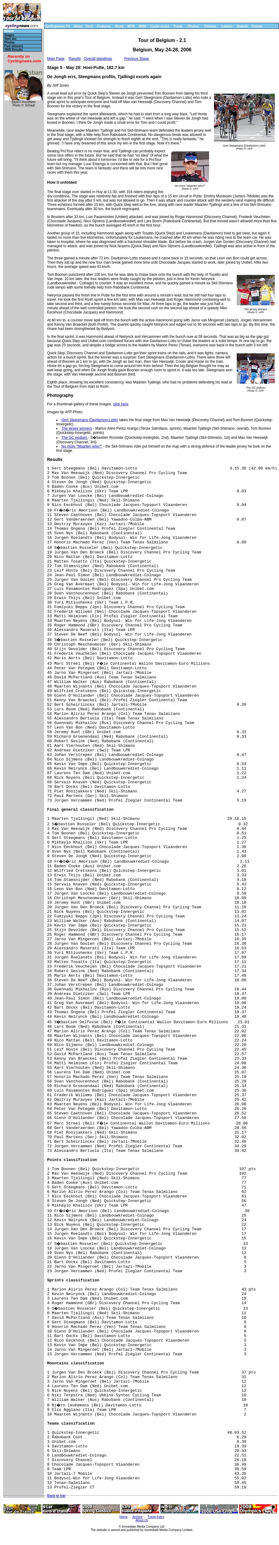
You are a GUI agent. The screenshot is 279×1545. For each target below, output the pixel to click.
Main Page (55, 59)
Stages (9, 35)
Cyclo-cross (160, 26)
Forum (257, 26)
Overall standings (98, 59)
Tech (89, 26)
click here (121, 404)
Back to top (56, 1496)
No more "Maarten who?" (81, 446)
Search (242, 26)
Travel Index (156, 1517)
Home (8, 31)
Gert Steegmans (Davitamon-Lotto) (89, 420)
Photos (193, 26)
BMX (142, 26)
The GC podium (74, 437)
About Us (142, 1520)
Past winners (13, 46)
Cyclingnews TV (57, 26)
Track (178, 26)
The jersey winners (76, 428)
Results (75, 59)
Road (119, 26)
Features (104, 26)
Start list (10, 38)
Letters (227, 26)
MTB (131, 26)
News (78, 26)
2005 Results (13, 49)
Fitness (210, 26)
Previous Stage (136, 59)
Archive (138, 1517)
